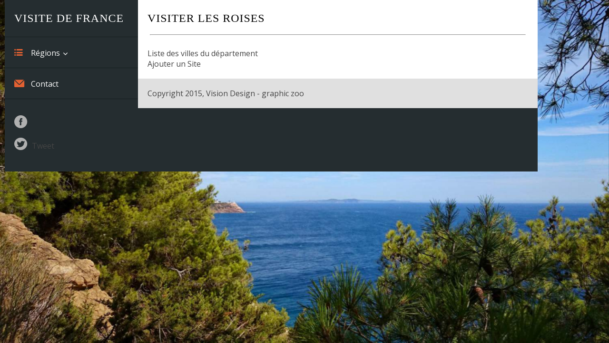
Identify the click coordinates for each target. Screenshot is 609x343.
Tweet (43, 146)
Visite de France (69, 18)
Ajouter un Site (174, 64)
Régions (37, 52)
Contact (36, 83)
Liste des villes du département (202, 53)
